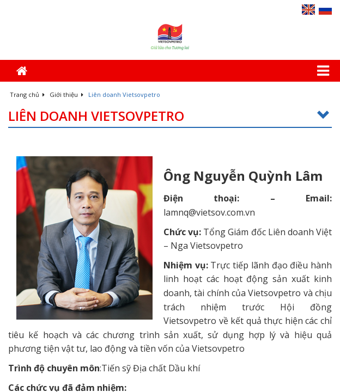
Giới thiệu (66, 94)
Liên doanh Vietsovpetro (170, 116)
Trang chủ (27, 94)
